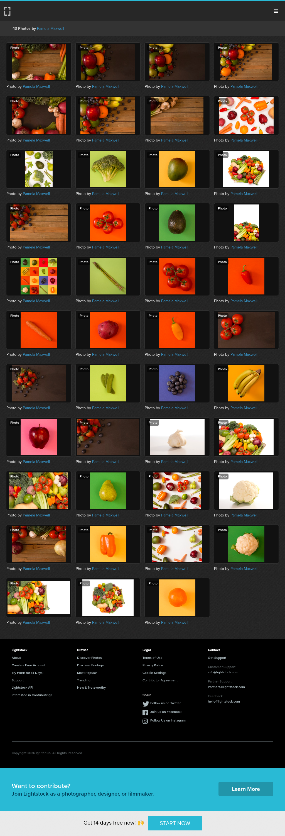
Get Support (217, 657)
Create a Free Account (28, 665)
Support (18, 680)
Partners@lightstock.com (226, 686)
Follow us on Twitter (165, 703)
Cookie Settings (154, 672)
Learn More (246, 789)
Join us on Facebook (165, 711)
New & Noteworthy (91, 687)
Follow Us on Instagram (168, 720)
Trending (83, 680)
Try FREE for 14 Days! (27, 672)
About (16, 657)
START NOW (175, 823)
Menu (276, 11)
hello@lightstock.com (224, 701)
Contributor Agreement (160, 680)
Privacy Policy (152, 665)
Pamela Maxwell (50, 28)
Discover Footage (90, 665)
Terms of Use (152, 657)
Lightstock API (22, 687)
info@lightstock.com (223, 672)
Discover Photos (89, 657)
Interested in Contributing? (32, 695)
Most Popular (87, 672)
